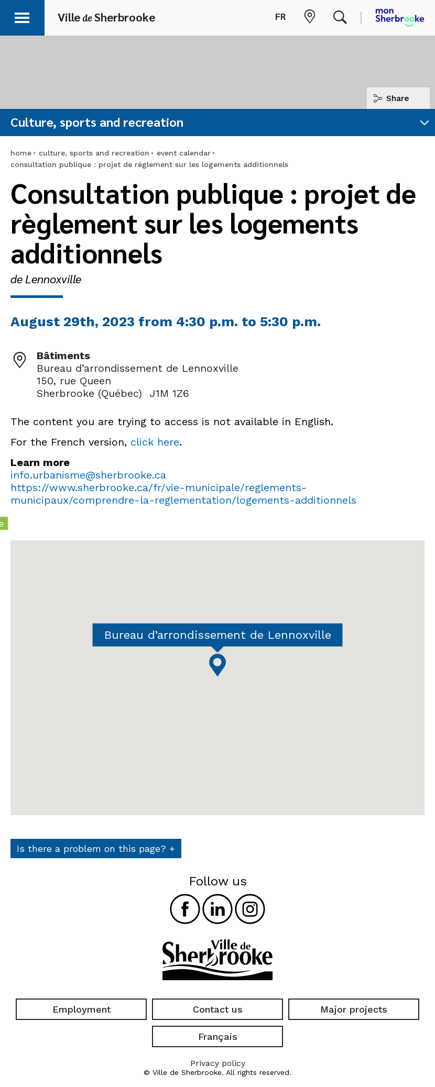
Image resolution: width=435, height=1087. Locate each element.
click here (154, 442)
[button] (22, 16)
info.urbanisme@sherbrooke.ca (88, 475)
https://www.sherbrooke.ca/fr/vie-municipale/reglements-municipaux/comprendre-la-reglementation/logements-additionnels (183, 493)
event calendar (184, 153)
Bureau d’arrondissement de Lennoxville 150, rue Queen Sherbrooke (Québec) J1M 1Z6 (137, 381)
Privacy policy (217, 1063)
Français (217, 1036)
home (20, 153)
